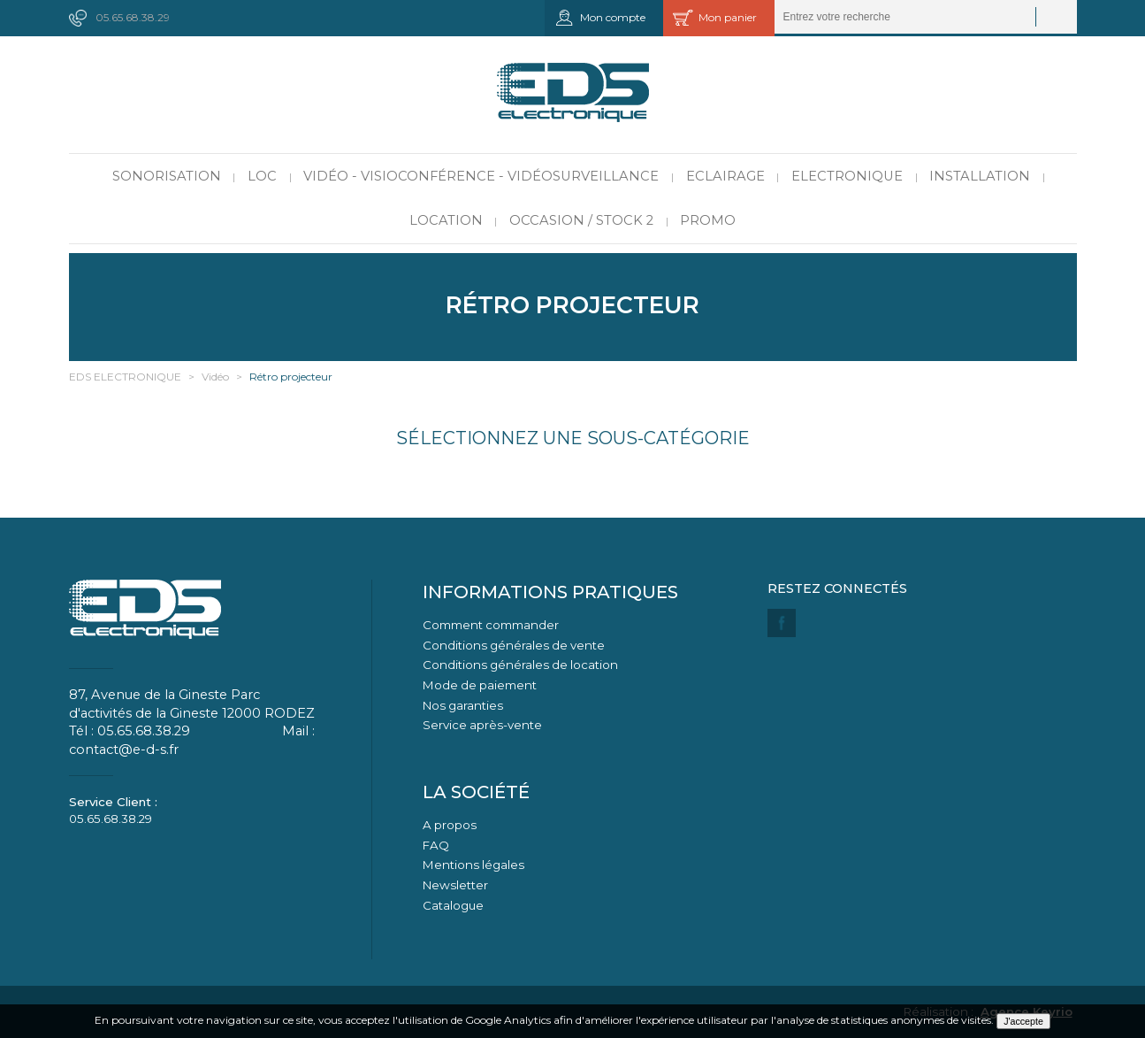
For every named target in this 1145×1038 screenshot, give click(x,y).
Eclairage (725, 176)
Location (446, 220)
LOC (262, 176)
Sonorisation (166, 176)
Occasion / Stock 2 (581, 220)
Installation (979, 176)
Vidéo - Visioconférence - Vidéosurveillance (481, 176)
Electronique (847, 176)
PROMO (708, 220)
